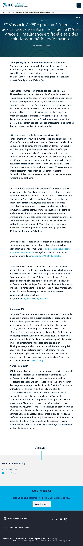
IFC (16, 528)
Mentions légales (28, 541)
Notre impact (21, 539)
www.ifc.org (37, 360)
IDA (11, 528)
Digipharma (41, 298)
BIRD (6, 528)
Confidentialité (41, 541)
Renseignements (65, 541)
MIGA (21, 528)
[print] (76, 17)
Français (51, 538)
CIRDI (27, 528)
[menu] (79, 5)
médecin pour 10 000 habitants (45, 256)
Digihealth (27, 298)
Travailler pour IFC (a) (37, 539)
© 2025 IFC (16, 541)
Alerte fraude (52, 541)
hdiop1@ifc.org (11, 473)
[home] (3, 12)
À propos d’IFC (8, 539)
